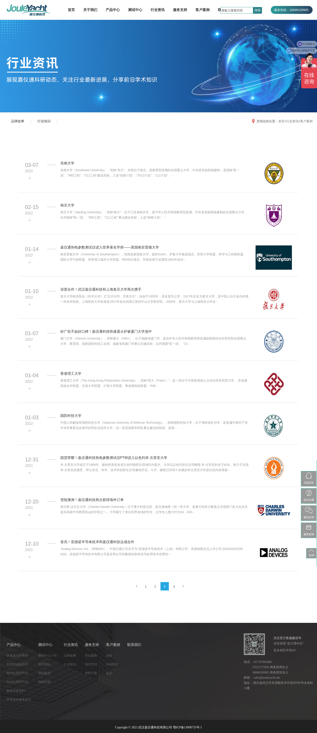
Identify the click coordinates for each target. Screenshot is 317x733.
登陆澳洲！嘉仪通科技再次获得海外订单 (92, 500)
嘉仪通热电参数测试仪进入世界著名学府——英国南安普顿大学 (109, 247)
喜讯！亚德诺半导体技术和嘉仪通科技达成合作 (97, 542)
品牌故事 (17, 121)
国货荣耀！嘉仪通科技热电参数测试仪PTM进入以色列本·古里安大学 (113, 458)
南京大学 (67, 205)
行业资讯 (158, 10)
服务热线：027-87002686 (291, 18)
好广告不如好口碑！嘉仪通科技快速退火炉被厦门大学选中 (106, 331)
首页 (71, 10)
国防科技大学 (70, 416)
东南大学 (67, 163)
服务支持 (180, 10)
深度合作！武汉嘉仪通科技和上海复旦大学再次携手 (100, 289)
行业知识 (44, 121)
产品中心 (113, 10)
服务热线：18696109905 (291, 10)
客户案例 (202, 10)
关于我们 (90, 10)
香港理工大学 (70, 373)
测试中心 (135, 10)
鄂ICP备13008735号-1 (187, 727)
